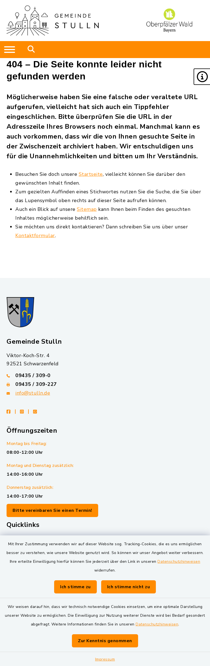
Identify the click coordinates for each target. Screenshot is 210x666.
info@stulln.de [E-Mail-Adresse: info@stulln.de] (32, 393)
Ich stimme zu (75, 587)
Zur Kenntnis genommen (105, 641)
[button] (202, 76)
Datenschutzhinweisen (179, 561)
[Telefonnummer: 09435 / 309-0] (105, 375)
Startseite (91, 174)
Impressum (105, 659)
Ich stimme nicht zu (128, 587)
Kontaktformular (35, 235)
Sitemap (87, 209)
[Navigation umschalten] (9, 49)
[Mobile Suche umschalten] (31, 49)
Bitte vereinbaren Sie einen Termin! (52, 510)
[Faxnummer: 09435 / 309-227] (105, 384)
